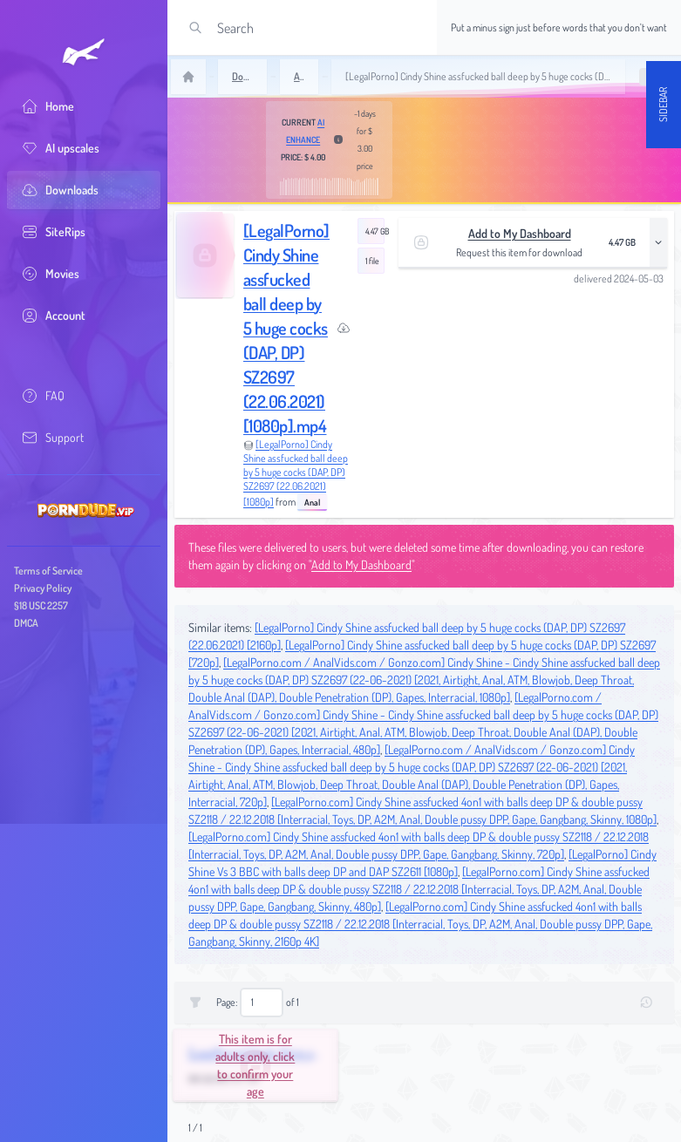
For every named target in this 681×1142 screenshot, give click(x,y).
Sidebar (663, 104)
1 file (372, 260)
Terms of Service (48, 570)
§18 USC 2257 (41, 605)
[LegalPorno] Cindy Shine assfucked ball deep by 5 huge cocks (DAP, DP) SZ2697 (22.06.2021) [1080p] (295, 473)
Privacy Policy (43, 588)
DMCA (26, 622)
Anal (312, 502)
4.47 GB (375, 231)
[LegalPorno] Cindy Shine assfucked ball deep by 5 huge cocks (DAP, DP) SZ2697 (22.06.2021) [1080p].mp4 (286, 328)
